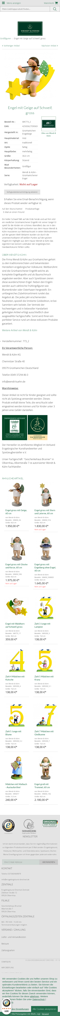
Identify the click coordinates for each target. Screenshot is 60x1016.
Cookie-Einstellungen (11, 1002)
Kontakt (5, 990)
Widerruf (5, 985)
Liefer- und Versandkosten (13, 937)
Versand (45, 1014)
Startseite (6, 962)
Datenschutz (7, 996)
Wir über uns (7, 967)
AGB (3, 979)
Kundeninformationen (12, 973)
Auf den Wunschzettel (12, 208)
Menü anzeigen (14, 3)
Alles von (48, 134)
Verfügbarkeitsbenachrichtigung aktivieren (22, 192)
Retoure (5, 943)
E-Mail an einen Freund (13, 212)
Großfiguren (5, 38)
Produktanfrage (32, 208)
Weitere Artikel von (19, 330)
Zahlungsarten (8, 950)
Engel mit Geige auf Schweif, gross (30, 38)
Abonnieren (48, 862)
